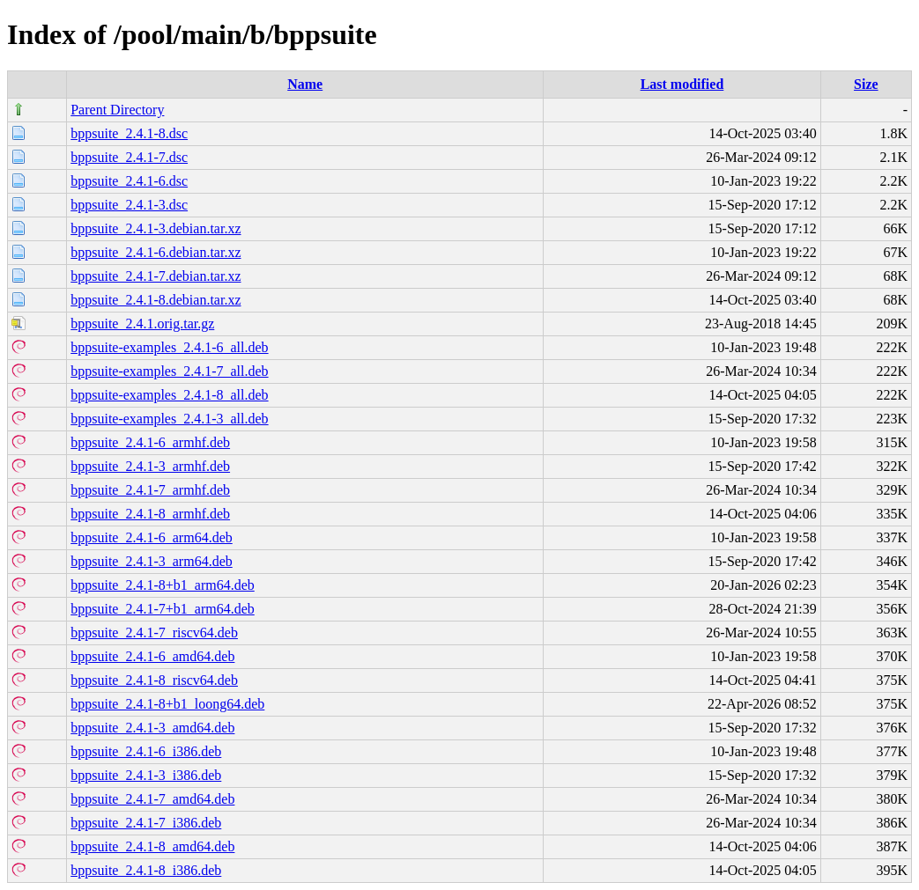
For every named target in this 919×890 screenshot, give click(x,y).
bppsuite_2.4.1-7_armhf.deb (150, 489)
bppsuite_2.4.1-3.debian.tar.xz (155, 228)
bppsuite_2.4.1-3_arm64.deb (151, 561)
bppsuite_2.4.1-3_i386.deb (145, 775)
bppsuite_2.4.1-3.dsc (129, 204)
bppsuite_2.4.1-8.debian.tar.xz (155, 299)
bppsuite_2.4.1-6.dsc (129, 180)
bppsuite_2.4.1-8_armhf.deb (150, 513)
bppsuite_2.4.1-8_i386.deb (145, 870)
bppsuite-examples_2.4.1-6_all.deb (169, 347)
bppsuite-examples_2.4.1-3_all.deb (169, 418)
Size (866, 84)
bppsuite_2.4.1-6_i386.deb (145, 751)
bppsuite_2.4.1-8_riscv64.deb (154, 680)
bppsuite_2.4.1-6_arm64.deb (151, 537)
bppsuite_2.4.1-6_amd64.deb (152, 656)
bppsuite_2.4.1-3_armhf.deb (150, 466)
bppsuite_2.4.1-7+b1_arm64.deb (162, 608)
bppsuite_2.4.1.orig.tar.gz (142, 323)
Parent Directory (117, 109)
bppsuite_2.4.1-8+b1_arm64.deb (162, 584)
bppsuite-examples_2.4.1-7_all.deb (169, 371)
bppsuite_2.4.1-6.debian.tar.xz (155, 252)
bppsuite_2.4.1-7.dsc (129, 157)
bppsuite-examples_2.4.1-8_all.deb (169, 394)
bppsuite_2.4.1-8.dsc (129, 133)
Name (304, 84)
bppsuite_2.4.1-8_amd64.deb (152, 846)
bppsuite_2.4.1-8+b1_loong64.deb (167, 703)
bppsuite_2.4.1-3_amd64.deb (152, 727)
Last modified (682, 84)
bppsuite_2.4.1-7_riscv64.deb (154, 632)
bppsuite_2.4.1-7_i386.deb (145, 822)
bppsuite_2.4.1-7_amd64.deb (152, 798)
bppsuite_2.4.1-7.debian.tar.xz (155, 275)
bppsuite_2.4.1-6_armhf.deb (150, 442)
